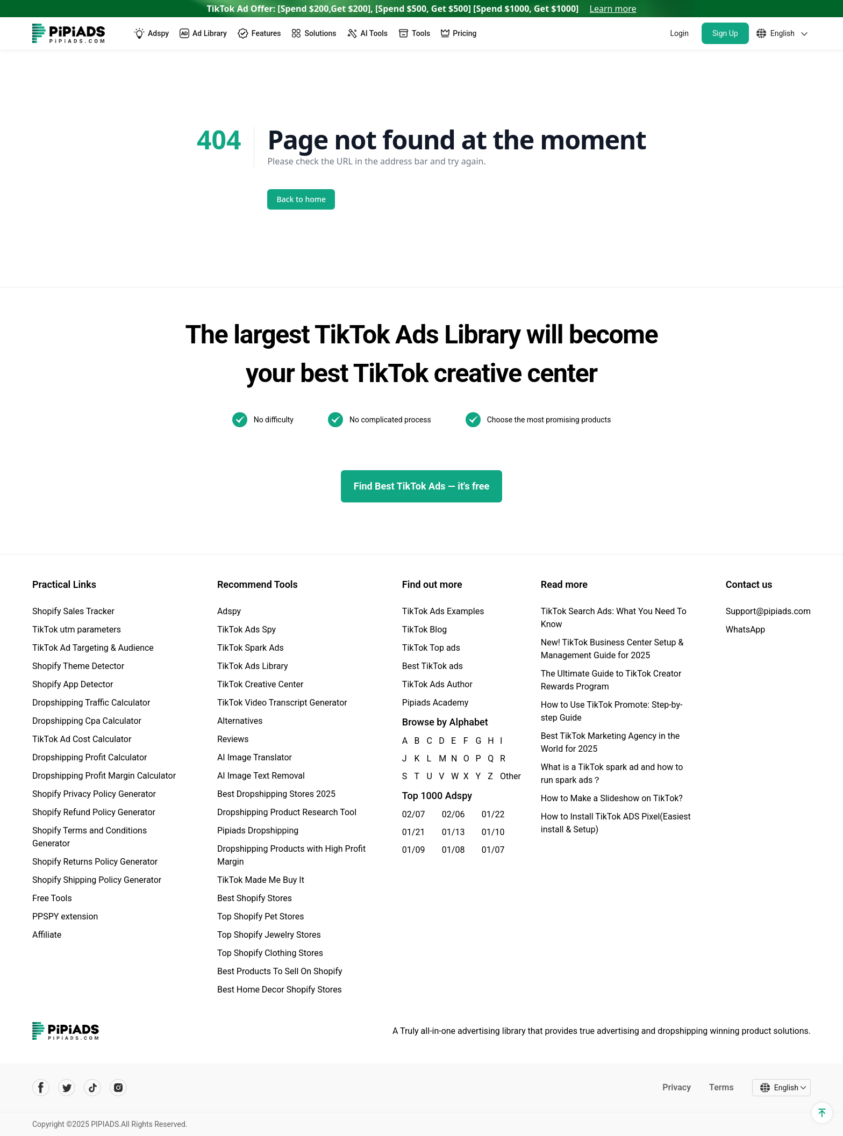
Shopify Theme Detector (78, 666)
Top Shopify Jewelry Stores (269, 935)
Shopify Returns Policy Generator (95, 862)
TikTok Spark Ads (250, 648)
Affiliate (46, 935)
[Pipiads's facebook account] (40, 1087)
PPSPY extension (65, 916)
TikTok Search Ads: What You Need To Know (614, 617)
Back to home (301, 199)
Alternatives (240, 721)
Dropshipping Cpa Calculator (86, 721)
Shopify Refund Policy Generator (93, 812)
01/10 (493, 832)
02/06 (453, 814)
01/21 (413, 832)
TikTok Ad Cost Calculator (81, 739)
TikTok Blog (424, 629)
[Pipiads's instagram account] (118, 1087)
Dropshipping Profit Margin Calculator (104, 776)
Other (500, 776)
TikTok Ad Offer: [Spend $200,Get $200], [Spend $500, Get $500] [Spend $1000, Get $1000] (422, 9)
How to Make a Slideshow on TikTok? (612, 798)
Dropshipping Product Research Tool (286, 812)
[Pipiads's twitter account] (66, 1087)
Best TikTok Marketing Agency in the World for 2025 (610, 742)
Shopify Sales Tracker (73, 611)
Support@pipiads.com (768, 611)
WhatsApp (746, 629)
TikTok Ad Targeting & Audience (93, 648)
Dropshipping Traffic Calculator (91, 703)
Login (679, 33)
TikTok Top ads (431, 648)
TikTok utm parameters (76, 629)
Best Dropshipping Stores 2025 (276, 794)
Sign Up (725, 33)
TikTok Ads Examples (443, 611)
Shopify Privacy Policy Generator (94, 794)
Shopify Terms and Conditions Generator (89, 837)
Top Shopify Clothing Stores (270, 953)
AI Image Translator (254, 757)
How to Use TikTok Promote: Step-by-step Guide (612, 711)
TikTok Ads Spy (246, 629)
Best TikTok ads (432, 666)
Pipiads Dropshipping (257, 830)
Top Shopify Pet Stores (260, 916)
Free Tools (52, 898)
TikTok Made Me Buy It (260, 880)
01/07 (493, 850)
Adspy (229, 611)
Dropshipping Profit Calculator (89, 757)
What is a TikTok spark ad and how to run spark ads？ (612, 773)
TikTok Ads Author (437, 684)
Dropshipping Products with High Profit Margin (291, 855)
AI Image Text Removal (261, 776)
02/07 (413, 814)
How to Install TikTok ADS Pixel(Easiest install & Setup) (616, 823)
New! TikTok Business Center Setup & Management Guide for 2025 (612, 648)
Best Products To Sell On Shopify (279, 971)
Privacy (676, 1087)
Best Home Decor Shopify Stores (279, 989)
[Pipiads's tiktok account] (92, 1087)
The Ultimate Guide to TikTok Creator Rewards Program (611, 680)
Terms (721, 1087)
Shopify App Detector (72, 684)
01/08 (453, 850)
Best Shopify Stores (254, 898)
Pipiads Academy (435, 703)
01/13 (453, 832)
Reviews (233, 739)
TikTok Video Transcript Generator (282, 703)
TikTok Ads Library (252, 666)
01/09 (413, 850)
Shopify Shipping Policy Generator (96, 880)
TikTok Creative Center (260, 684)
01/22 (493, 814)
